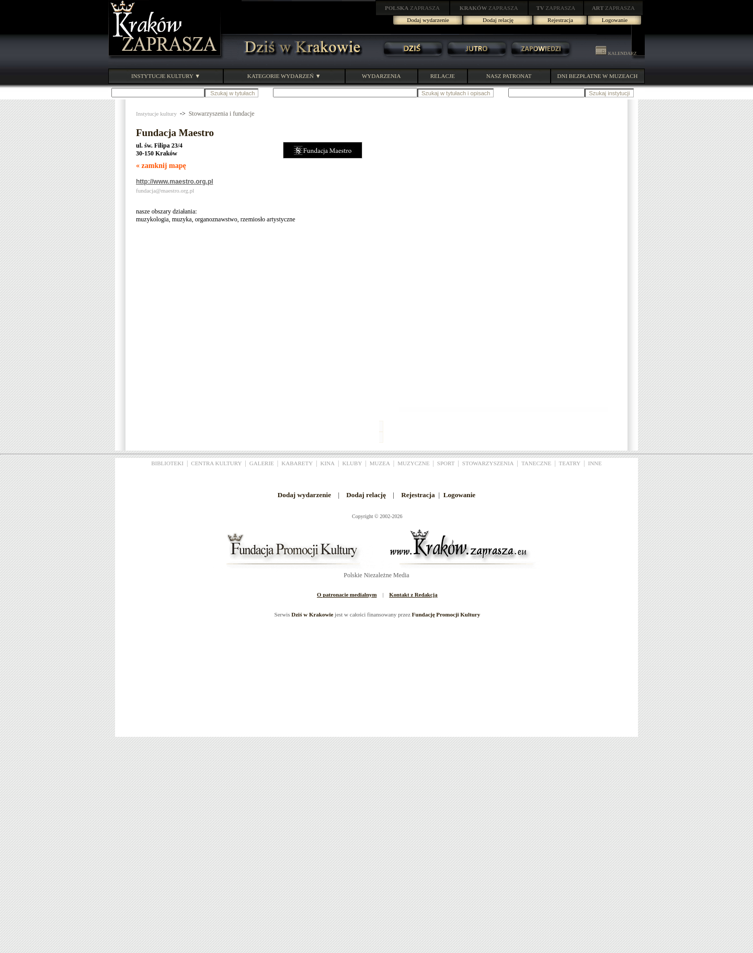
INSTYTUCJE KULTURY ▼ (165, 76)
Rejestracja (560, 20)
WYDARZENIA (381, 76)
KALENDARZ (616, 53)
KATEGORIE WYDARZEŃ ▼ (284, 76)
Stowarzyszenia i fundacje (222, 113)
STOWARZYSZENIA (488, 463)
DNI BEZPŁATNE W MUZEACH (597, 76)
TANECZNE (536, 463)
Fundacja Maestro (175, 132)
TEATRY (570, 463)
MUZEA (380, 463)
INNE (595, 463)
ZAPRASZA (412, 8)
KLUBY (352, 463)
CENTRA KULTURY (216, 463)
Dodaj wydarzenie (428, 20)
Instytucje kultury (156, 113)
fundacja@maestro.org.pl (165, 190)
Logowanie (615, 20)
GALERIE (261, 463)
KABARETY (297, 463)
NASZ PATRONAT (509, 76)
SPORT (446, 463)
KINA (328, 463)
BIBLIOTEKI (167, 463)
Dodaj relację (498, 20)
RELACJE (442, 76)
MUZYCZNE (413, 463)
